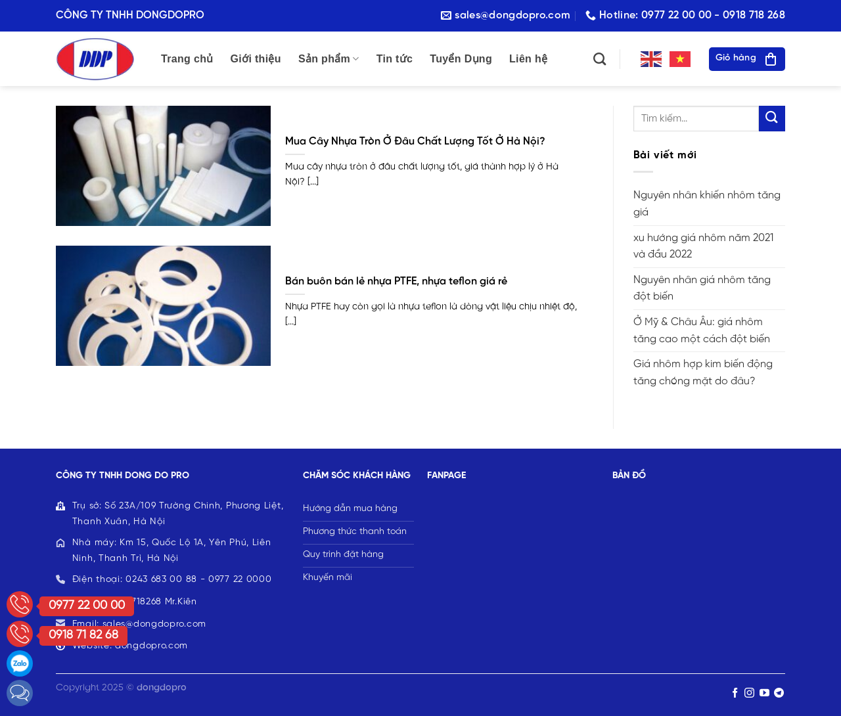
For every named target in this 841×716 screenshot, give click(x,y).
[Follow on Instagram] (749, 693)
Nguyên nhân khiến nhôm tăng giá (707, 204)
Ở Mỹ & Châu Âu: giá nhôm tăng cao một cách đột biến (701, 331)
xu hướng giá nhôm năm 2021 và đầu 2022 (703, 247)
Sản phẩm (328, 59)
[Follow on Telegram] (779, 693)
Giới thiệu (256, 58)
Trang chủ (187, 58)
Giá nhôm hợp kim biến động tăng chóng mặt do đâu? (703, 373)
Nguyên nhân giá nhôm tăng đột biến (702, 289)
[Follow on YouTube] (764, 693)
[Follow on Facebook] (735, 693)
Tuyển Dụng (461, 58)
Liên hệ (528, 58)
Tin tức (394, 58)
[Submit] (772, 118)
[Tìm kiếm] (599, 59)
